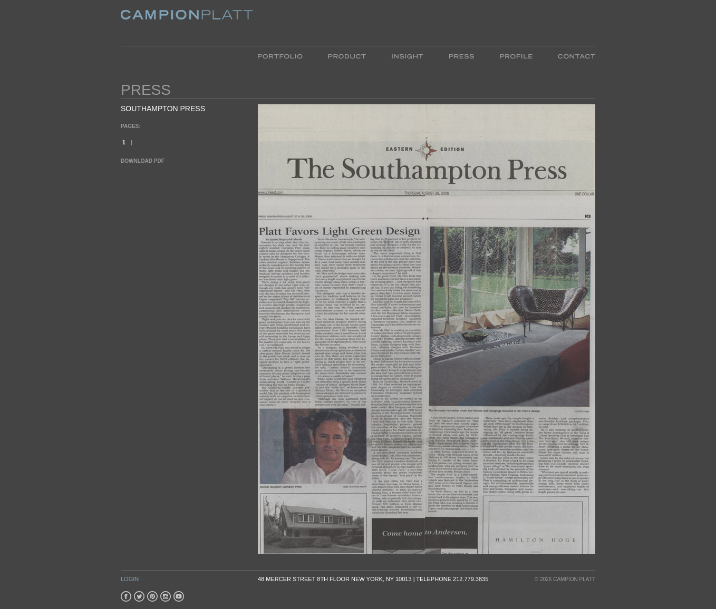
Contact (570, 55)
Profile (516, 55)
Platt (187, 23)
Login (130, 579)
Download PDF (143, 161)
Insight (407, 55)
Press (461, 55)
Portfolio (286, 55)
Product (347, 55)
